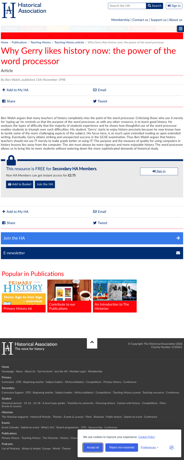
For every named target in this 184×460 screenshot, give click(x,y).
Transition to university (80, 403)
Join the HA (45, 184)
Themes (57, 417)
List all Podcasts (11, 448)
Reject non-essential (121, 447)
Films (163, 403)
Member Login (77, 371)
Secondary (35, 29)
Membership (120, 20)
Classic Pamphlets (99, 35)
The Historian (60, 35)
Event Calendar (10, 427)
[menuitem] (11, 28)
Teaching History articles (69, 42)
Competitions (93, 382)
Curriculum (8, 382)
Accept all (93, 447)
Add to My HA (15, 90)
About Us (30, 371)
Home (4, 42)
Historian (117, 29)
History (78, 35)
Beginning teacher (33, 382)
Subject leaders (54, 382)
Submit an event (133, 417)
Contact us (140, 20)
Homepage (8, 371)
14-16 (27, 403)
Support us (159, 20)
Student (58, 29)
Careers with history (128, 403)
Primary (11, 29)
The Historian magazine (15, 417)
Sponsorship (95, 427)
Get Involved (44, 371)
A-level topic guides (54, 403)
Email (99, 90)
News (19, 371)
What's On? (47, 427)
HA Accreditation (74, 382)
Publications (142, 29)
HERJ (118, 35)
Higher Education (87, 29)
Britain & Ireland (31, 448)
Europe (47, 448)
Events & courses (12, 406)
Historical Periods (40, 417)
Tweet (100, 101)
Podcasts (168, 29)
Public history (114, 417)
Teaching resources (153, 392)
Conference (129, 382)
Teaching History (37, 35)
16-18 (36, 403)
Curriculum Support (12, 392)
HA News (132, 35)
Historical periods (12, 403)
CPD (18, 382)
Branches (99, 417)
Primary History (12, 35)
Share (8, 101)
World (56, 448)
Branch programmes (67, 427)
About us (175, 20)
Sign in (159, 171)
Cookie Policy (146, 437)
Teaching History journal (126, 392)
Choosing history (105, 403)
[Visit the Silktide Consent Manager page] (171, 447)
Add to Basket (19, 184)
